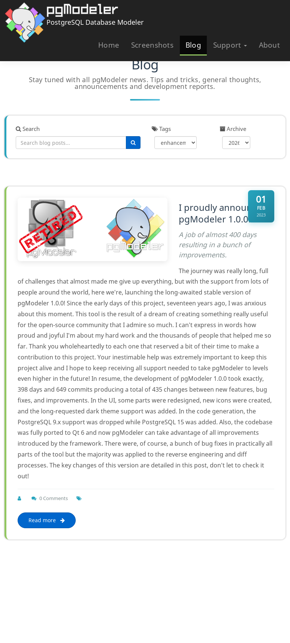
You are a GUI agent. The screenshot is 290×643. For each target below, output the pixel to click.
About (269, 45)
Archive (233, 128)
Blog (193, 45)
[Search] (133, 142)
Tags (161, 128)
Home (108, 45)
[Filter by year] (236, 142)
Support (230, 45)
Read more (46, 520)
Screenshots (152, 45)
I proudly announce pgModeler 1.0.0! (220, 213)
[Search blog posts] (71, 142)
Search (28, 128)
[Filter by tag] (175, 142)
